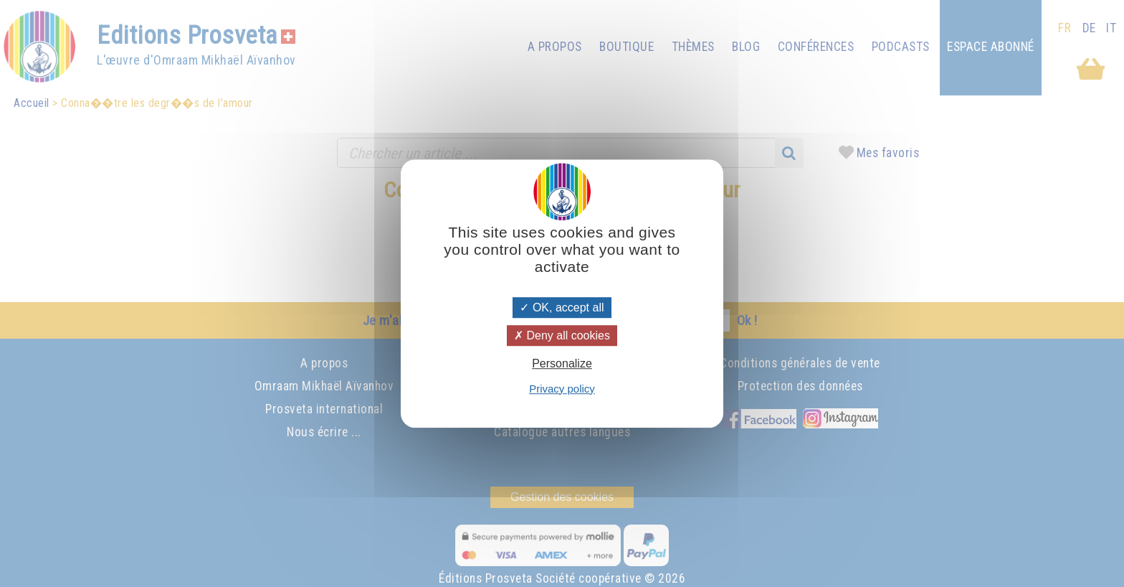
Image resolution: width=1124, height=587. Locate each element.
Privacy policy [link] (562, 388)
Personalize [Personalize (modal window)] (562, 364)
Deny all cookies (562, 335)
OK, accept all (562, 307)
